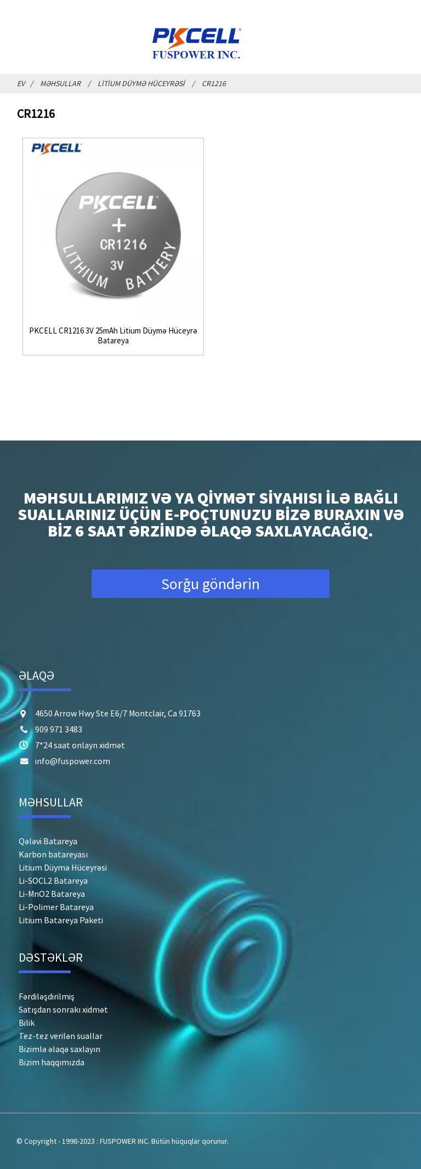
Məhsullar (60, 83)
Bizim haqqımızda (51, 1062)
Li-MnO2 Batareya (52, 893)
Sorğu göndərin (210, 584)
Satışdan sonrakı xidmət (63, 1009)
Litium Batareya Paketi (61, 919)
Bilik (27, 1022)
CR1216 (214, 83)
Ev (21, 83)
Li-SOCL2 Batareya (53, 880)
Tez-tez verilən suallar (61, 1035)
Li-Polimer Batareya (56, 906)
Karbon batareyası (53, 854)
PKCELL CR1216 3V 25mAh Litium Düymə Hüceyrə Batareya (113, 336)
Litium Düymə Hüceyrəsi (141, 83)
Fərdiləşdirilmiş (47, 996)
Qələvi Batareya (48, 840)
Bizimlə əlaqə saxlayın (59, 1048)
